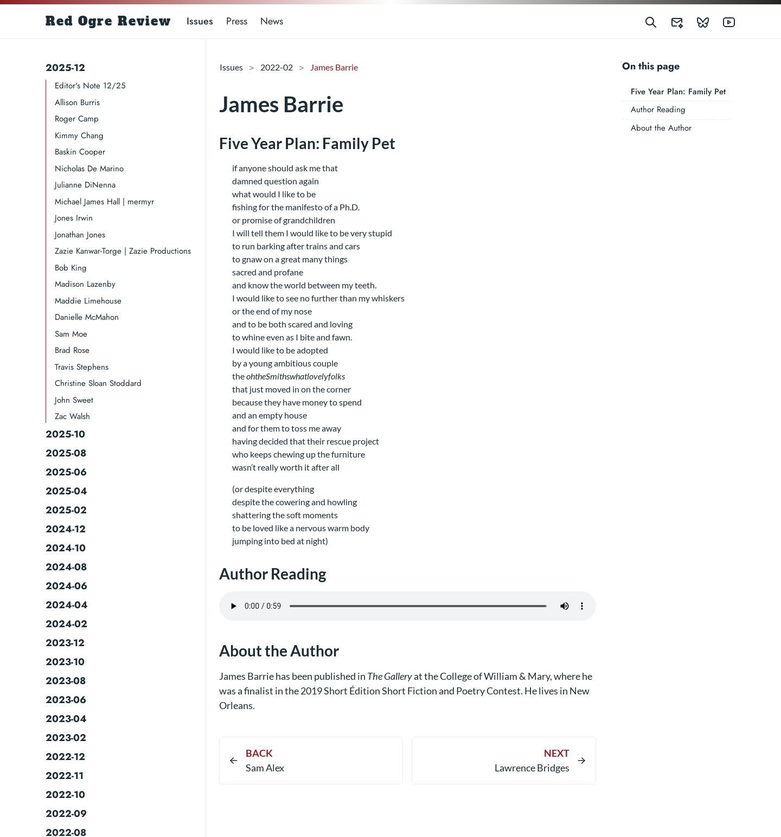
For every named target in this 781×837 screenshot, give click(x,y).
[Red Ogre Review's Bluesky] (696, 21)
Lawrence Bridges (532, 768)
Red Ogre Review (108, 21)
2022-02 (276, 67)
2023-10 (65, 662)
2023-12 (65, 643)
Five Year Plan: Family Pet (678, 92)
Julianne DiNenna (85, 185)
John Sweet (74, 400)
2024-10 (66, 548)
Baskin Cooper (80, 152)
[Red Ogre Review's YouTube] (722, 21)
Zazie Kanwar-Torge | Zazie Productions (123, 251)
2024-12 (66, 529)
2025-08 (66, 453)
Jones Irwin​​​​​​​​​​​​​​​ (74, 218)
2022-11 (65, 776)
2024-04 (67, 605)
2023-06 (66, 700)
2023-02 (66, 738)
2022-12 (65, 757)
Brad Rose (72, 350)
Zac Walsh (72, 416)
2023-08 (66, 681)
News (271, 21)
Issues (200, 21)
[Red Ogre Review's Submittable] (670, 21)
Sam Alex (265, 768)
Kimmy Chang (79, 135)
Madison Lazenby (85, 284)
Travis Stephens (81, 367)
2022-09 (66, 814)
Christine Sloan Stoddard (98, 383)
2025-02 (66, 510)
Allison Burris (77, 102)
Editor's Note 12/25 (90, 86)
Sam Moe (71, 334)
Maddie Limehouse (88, 301)
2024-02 (66, 624)
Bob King (71, 268)
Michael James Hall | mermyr (104, 202)
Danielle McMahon (87, 317)
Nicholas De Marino (89, 169)
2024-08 (66, 567)
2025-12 (65, 68)
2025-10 (65, 434)
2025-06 (66, 472)
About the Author (661, 128)
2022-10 (65, 795)
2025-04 (66, 491)
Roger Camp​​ (77, 119)
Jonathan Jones (80, 235)
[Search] (650, 21)
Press (236, 21)
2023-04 (66, 719)
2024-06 (66, 586)
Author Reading (658, 109)
